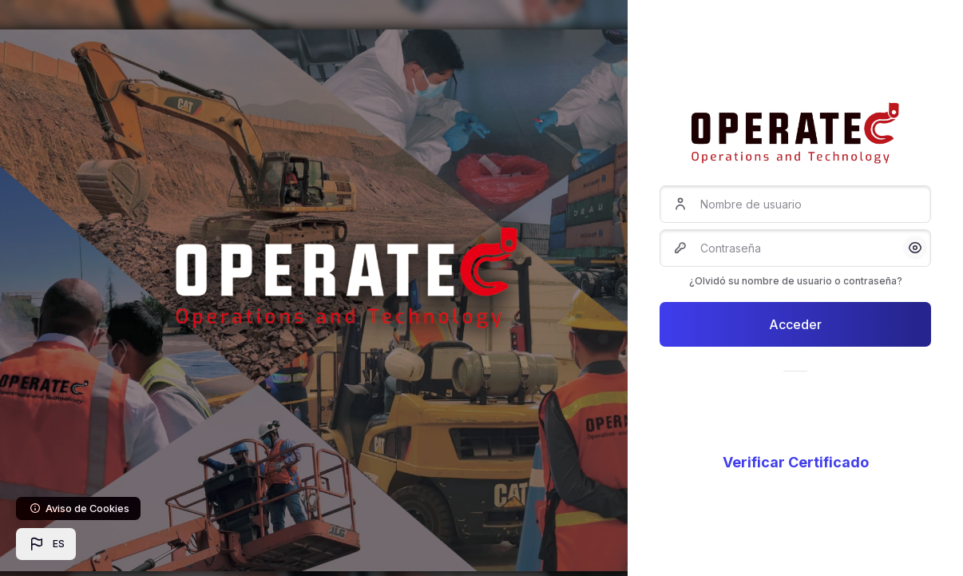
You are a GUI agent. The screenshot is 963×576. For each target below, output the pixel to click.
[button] (46, 544)
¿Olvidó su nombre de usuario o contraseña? (795, 281)
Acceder (795, 324)
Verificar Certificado (796, 462)
